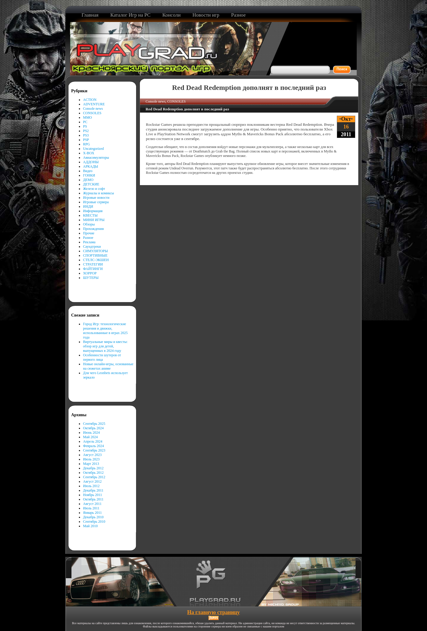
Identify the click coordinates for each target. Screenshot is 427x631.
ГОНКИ (89, 175)
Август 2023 (92, 455)
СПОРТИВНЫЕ (95, 255)
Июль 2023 (91, 459)
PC (85, 122)
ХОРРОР (90, 273)
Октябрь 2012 (93, 473)
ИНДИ (88, 206)
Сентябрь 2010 (94, 521)
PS (85, 126)
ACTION (89, 100)
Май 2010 (90, 526)
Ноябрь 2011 (92, 495)
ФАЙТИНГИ (93, 269)
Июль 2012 (91, 486)
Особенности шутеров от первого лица (102, 357)
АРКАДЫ (90, 166)
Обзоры (89, 224)
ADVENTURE (94, 104)
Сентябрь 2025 (94, 424)
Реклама (89, 242)
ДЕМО (88, 180)
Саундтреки (92, 246)
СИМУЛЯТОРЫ (95, 251)
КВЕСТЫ (90, 215)
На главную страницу (213, 612)
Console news (93, 109)
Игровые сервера (96, 202)
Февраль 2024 (93, 446)
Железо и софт (94, 189)
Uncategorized (93, 149)
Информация (93, 211)
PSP (86, 140)
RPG (86, 144)
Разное (88, 238)
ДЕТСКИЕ (91, 184)
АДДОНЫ (91, 162)
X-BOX (88, 153)
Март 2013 (91, 464)
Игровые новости (96, 198)
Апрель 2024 (92, 441)
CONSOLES (92, 113)
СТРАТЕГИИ (93, 264)
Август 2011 (92, 504)
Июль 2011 (91, 508)
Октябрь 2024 (93, 428)
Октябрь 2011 (93, 499)
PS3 (86, 135)
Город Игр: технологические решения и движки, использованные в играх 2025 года (105, 330)
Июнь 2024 (91, 432)
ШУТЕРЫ (90, 278)
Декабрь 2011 (93, 490)
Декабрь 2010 (93, 517)
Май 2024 (90, 437)
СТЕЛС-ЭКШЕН (96, 260)
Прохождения (93, 229)
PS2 (86, 131)
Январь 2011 (92, 513)
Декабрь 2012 (93, 468)
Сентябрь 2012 (94, 477)
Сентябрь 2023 (94, 450)
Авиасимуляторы (96, 157)
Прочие (88, 233)
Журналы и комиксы (98, 193)
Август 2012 (92, 481)
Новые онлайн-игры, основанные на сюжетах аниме (108, 366)
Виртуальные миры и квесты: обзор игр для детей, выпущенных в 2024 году (105, 346)
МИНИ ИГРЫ (93, 220)
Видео (88, 171)
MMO (87, 117)
